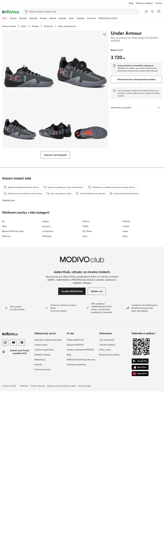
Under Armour (126, 33)
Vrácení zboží (40, 487)
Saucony (46, 368)
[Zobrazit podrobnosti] (159, 107)
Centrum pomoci (42, 512)
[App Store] (140, 509)
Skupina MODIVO (75, 487)
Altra (125, 378)
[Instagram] (5, 485)
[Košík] (159, 11)
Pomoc (158, 3)
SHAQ (85, 368)
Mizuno (86, 363)
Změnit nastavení (38, 528)
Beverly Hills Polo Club (12, 373)
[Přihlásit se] (146, 11)
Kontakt (38, 507)
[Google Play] (140, 503)
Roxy (4, 368)
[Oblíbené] (152, 11)
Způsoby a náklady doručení (48, 482)
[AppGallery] (140, 516)
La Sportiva (47, 373)
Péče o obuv (105, 492)
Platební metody (42, 497)
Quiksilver (47, 378)
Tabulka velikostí (107, 487)
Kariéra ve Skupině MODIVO (80, 492)
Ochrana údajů (84, 528)
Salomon (6, 378)
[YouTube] (13, 485)
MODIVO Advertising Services (81, 502)
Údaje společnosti (75, 482)
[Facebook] (22, 485)
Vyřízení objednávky (44, 492)
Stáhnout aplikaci (144, 3)
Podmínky (24, 528)
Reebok (126, 363)
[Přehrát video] (81, 65)
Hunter (126, 368)
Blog (131, 3)
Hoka (125, 373)
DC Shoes (87, 373)
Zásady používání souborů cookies (61, 528)
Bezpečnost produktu (109, 497)
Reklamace (39, 502)
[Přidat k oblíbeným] (104, 34)
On (3, 363)
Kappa (45, 363)
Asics (85, 378)
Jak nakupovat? (106, 482)
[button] (28, 65)
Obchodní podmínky (76, 507)
